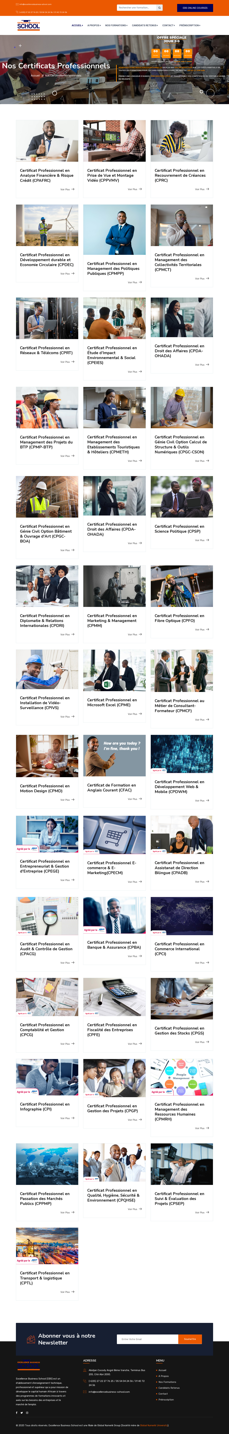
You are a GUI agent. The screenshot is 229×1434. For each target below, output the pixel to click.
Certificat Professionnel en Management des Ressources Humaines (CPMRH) (180, 1112)
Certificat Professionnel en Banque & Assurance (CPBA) (113, 947)
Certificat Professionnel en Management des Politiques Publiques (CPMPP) (114, 268)
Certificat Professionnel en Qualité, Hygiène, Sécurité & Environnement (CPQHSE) (114, 1195)
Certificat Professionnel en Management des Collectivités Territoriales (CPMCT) (180, 262)
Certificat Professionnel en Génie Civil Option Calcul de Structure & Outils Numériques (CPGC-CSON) (182, 444)
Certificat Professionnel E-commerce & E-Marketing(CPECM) (112, 868)
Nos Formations (116, 25)
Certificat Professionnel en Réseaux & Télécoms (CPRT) (45, 353)
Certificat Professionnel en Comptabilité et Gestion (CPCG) (45, 1030)
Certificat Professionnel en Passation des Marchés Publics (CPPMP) (45, 1198)
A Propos (95, 25)
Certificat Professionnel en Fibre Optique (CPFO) (180, 618)
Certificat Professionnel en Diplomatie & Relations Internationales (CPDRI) (45, 620)
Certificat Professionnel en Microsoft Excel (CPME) (113, 702)
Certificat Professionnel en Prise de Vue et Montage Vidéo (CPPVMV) (113, 175)
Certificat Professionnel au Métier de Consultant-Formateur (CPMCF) (180, 705)
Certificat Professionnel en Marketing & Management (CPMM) (113, 620)
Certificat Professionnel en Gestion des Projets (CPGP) (113, 1108)
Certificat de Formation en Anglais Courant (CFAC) (112, 787)
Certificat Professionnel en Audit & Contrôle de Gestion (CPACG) (45, 949)
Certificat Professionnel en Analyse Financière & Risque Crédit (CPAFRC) (45, 175)
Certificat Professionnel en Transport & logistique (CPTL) (45, 1278)
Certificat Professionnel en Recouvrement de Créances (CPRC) (181, 175)
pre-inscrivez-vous (160, 76)
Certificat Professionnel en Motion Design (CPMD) (45, 788)
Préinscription (189, 25)
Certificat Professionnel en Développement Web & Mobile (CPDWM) (180, 786)
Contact (168, 25)
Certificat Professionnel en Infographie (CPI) (45, 1106)
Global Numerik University (154, 1425)
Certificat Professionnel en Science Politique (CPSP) (180, 529)
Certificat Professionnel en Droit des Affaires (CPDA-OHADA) (180, 351)
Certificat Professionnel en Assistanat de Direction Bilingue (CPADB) (180, 867)
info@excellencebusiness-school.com (35, 4)
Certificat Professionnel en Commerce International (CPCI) (180, 949)
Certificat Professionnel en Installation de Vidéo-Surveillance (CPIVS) (45, 703)
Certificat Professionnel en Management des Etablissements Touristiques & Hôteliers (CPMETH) (114, 444)
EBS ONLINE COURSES (195, 8)
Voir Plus (67, 189)
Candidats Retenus (145, 25)
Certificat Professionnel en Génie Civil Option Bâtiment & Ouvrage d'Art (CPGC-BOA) (46, 534)
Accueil (78, 25)
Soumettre (190, 1339)
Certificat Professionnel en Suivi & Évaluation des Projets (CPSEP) (180, 1198)
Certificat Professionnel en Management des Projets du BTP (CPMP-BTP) (47, 442)
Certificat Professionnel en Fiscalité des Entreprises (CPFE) (113, 1030)
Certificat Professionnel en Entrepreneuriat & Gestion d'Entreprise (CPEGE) (45, 866)
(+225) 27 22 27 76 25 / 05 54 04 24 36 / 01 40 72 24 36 (43, 12)
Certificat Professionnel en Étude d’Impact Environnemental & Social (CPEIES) (113, 355)
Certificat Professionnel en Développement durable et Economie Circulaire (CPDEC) (46, 262)
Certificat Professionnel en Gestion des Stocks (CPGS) (180, 1030)
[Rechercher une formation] (137, 7)
